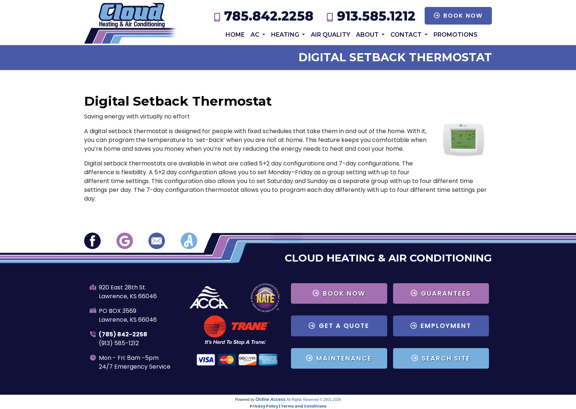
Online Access (270, 399)
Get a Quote (339, 325)
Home (235, 34)
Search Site (440, 358)
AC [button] (256, 34)
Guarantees (441, 293)
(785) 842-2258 (123, 334)
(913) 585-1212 (119, 343)
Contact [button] (406, 34)
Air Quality (330, 34)
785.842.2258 (268, 16)
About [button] (368, 34)
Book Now (458, 15)
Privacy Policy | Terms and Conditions (288, 406)
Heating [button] (285, 34)
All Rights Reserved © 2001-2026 (314, 400)
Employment (440, 325)
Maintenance (339, 358)
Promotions (455, 34)
